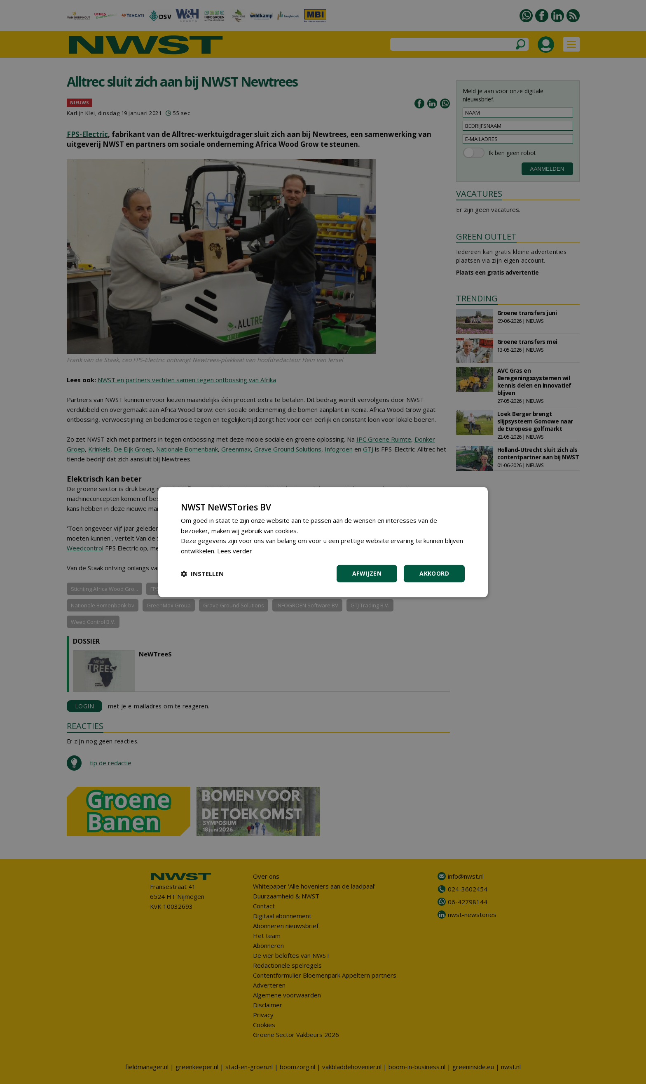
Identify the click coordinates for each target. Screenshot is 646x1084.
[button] (202, 573)
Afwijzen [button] (367, 573)
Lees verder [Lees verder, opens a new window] (234, 551)
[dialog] (323, 542)
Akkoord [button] (434, 573)
